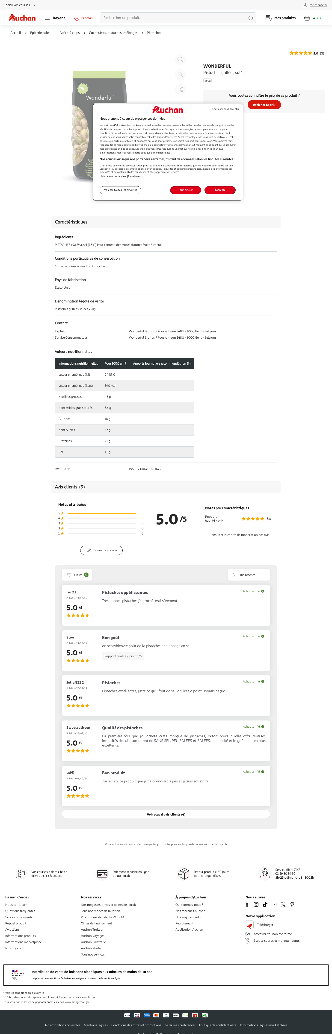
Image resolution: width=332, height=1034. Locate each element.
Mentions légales (96, 1025)
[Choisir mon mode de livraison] (21, 5)
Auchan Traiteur (92, 930)
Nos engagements (188, 917)
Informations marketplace (23, 942)
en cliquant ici (36, 993)
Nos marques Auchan (190, 911)
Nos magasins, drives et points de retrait (108, 905)
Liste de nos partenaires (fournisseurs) (121, 176)
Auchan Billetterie (93, 942)
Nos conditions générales (62, 1025)
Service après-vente (19, 917)
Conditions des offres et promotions (136, 1025)
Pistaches (154, 33)
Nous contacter (16, 905)
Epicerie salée (40, 33)
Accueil (15, 33)
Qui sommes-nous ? (189, 905)
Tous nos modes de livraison (100, 911)
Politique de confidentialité (217, 1025)
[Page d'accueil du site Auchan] (24, 17)
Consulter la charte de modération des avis (239, 535)
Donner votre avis (105, 550)
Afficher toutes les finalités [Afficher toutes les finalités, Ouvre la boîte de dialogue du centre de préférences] (120, 190)
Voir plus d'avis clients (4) (166, 814)
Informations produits (20, 936)
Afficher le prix (264, 105)
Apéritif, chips (69, 33)
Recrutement (184, 923)
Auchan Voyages (92, 936)
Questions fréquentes (20, 911)
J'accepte (220, 190)
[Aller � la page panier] (312, 17)
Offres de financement (96, 923)
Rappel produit (15, 923)
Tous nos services (93, 954)
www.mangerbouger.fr (78, 1002)
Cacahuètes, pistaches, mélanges (113, 33)
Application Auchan (189, 930)
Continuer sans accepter (225, 108)
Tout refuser (185, 190)
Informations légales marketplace (263, 1025)
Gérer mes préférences (180, 1025)
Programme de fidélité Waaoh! (102, 917)
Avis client (12, 930)
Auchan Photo (91, 948)
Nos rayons (13, 948)
